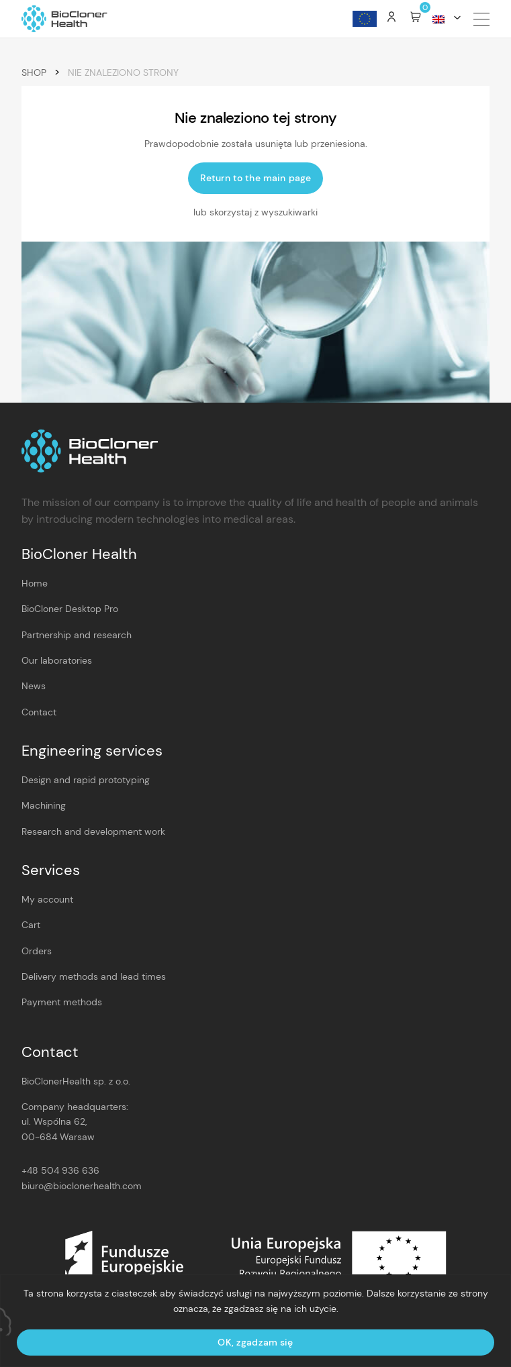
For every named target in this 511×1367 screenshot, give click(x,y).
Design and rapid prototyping (85, 780)
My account (47, 899)
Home (34, 583)
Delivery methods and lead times (93, 976)
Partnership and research (76, 635)
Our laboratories (56, 660)
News (33, 686)
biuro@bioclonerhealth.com (81, 1186)
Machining (43, 805)
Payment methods (61, 1002)
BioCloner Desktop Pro (69, 609)
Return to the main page (255, 178)
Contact (38, 712)
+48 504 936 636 (60, 1170)
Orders (36, 951)
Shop (33, 72)
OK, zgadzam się (255, 1342)
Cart (30, 925)
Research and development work (93, 831)
